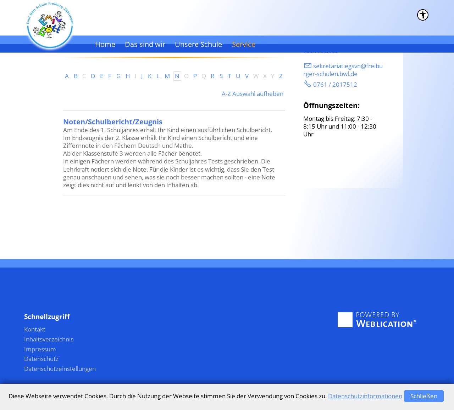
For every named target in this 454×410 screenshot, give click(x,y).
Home (105, 44)
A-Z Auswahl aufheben (252, 94)
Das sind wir (145, 44)
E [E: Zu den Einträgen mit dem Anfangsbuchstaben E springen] (101, 76)
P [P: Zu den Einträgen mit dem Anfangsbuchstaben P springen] (195, 76)
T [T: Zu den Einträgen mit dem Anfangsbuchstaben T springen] (229, 76)
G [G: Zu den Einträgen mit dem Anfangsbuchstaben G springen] (118, 76)
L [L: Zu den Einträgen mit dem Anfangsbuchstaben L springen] (158, 76)
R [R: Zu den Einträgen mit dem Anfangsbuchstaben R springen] (213, 76)
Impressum (40, 349)
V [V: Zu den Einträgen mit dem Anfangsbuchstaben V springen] (247, 76)
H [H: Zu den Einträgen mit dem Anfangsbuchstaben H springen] (128, 76)
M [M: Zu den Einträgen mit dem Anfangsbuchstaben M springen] (167, 76)
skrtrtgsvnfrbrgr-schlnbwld (343, 70)
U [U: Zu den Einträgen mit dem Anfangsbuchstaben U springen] (238, 76)
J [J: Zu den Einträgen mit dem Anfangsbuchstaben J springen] (142, 76)
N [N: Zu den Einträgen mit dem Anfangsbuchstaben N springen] (177, 76)
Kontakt (34, 329)
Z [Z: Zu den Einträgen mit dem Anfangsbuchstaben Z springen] (281, 76)
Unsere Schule (198, 44)
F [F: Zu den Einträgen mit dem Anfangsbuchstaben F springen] (109, 76)
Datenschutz (41, 359)
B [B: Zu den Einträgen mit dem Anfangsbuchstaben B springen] (76, 76)
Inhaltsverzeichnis (48, 339)
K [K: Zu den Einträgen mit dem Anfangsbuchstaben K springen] (149, 76)
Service (243, 44)
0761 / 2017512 (335, 84)
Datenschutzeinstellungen (60, 369)
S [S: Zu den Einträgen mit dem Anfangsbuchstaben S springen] (221, 76)
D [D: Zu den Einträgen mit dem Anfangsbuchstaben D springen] (93, 76)
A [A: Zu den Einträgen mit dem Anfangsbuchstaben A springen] (67, 76)
